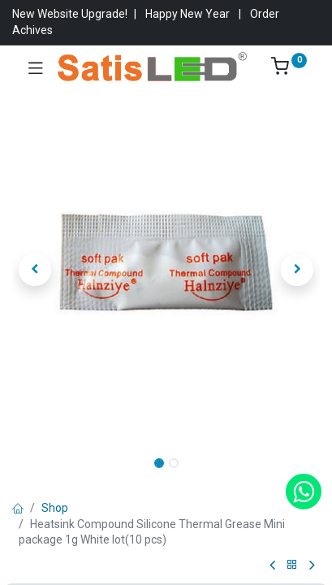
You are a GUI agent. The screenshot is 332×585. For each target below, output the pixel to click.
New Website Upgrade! (69, 13)
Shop (54, 507)
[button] (35, 270)
